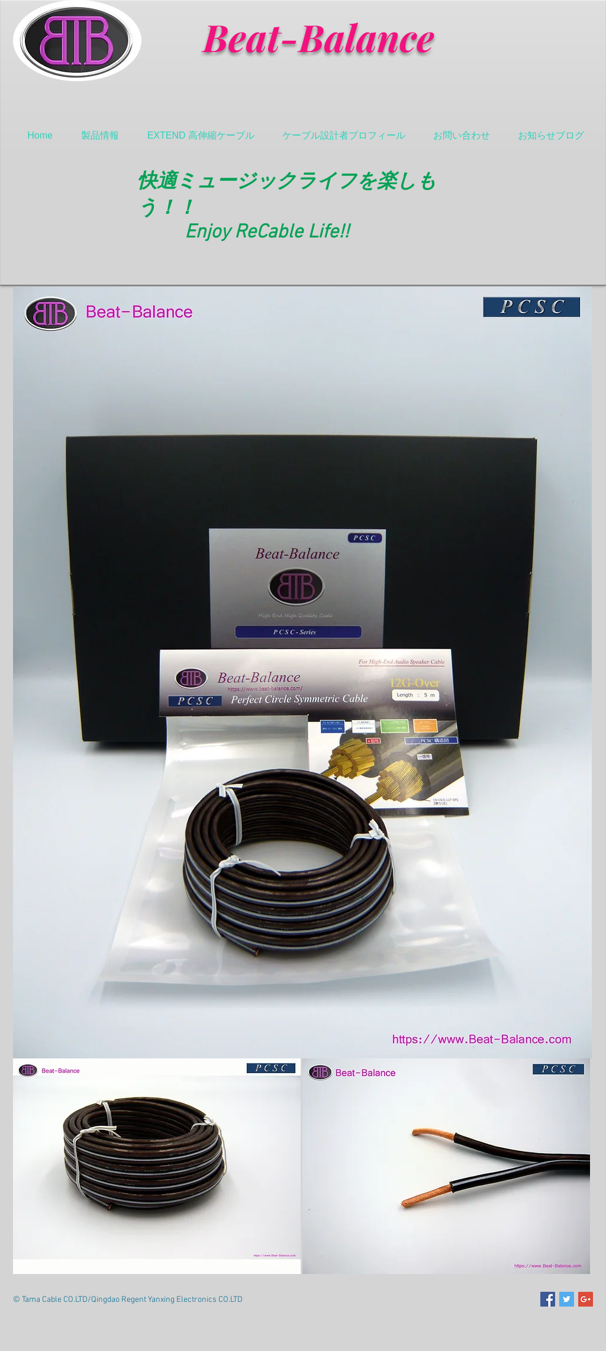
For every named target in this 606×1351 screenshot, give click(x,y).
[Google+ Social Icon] (585, 1299)
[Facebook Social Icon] (547, 1299)
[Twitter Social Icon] (566, 1299)
